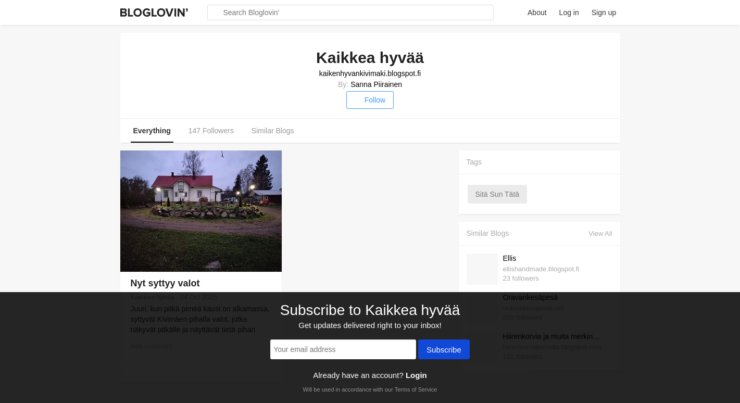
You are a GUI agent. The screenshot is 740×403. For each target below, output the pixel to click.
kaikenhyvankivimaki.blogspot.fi (370, 73)
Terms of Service (415, 389)
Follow (370, 100)
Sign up (604, 12)
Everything (152, 131)
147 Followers (211, 131)
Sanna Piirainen (376, 84)
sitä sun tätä (497, 194)
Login (416, 375)
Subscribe (444, 350)
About (537, 12)
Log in (569, 12)
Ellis (510, 258)
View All (600, 233)
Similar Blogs (273, 131)
